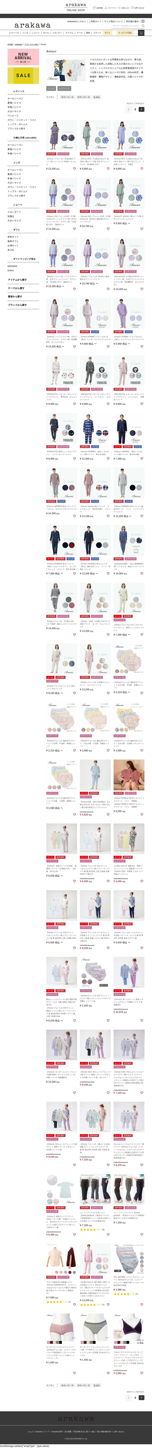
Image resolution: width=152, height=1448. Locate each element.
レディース (14, 33)
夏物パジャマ (14, 102)
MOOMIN (12, 266)
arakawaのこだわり (76, 21)
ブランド (97, 33)
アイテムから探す (17, 280)
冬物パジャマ (14, 107)
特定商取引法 (84, 1432)
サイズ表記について (113, 21)
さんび (30, 1432)
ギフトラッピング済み (24, 259)
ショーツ (36, 33)
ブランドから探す (31, 44)
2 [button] (135, 109)
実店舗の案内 (132, 21)
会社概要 (68, 1432)
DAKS (11, 270)
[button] (141, 109)
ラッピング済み (125, 33)
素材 (88, 33)
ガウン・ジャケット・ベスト (22, 120)
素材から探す (15, 296)
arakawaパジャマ (42, 1432)
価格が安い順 (67, 97)
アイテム (69, 33)
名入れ (11, 250)
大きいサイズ (14, 111)
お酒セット (13, 245)
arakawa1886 (57, 1432)
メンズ (25, 33)
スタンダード (14, 212)
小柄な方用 (25, 137)
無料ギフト (13, 241)
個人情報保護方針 (104, 1432)
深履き (11, 216)
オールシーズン (15, 98)
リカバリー (57, 33)
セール (46, 33)
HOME (10, 44)
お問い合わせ (118, 1432)
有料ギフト (13, 237)
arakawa (18, 44)
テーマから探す (16, 288)
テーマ (80, 33)
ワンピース (13, 115)
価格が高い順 (83, 97)
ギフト (108, 33)
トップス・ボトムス (18, 124)
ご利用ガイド (95, 21)
